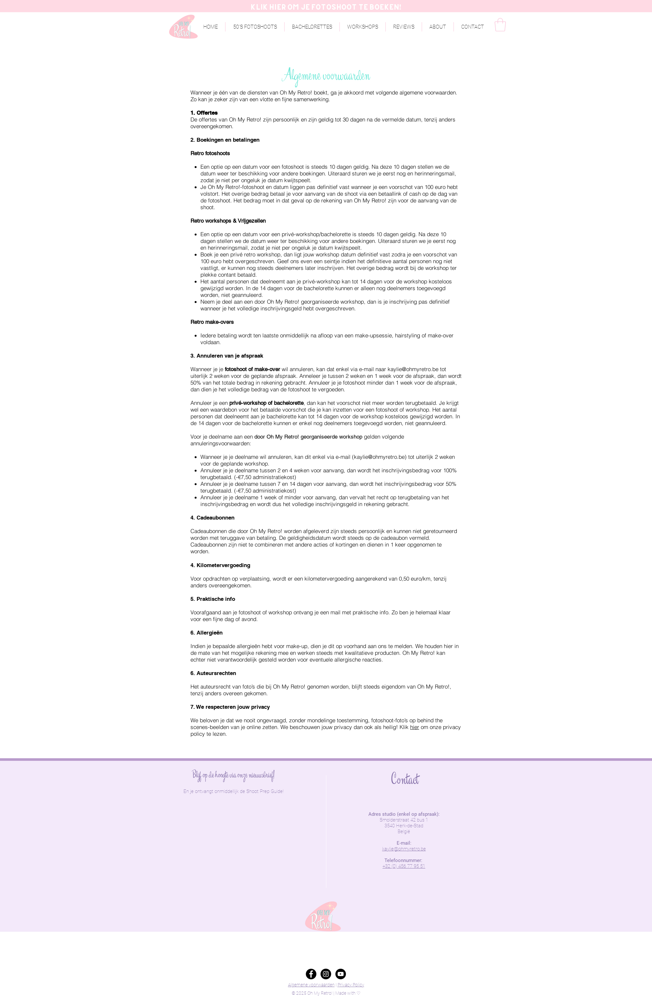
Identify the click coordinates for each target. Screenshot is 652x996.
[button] (438, 26)
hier (414, 727)
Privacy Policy (351, 984)
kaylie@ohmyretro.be (413, 369)
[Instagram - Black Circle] (326, 974)
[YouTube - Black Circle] (340, 974)
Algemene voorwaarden (311, 984)
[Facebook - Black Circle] (311, 974)
